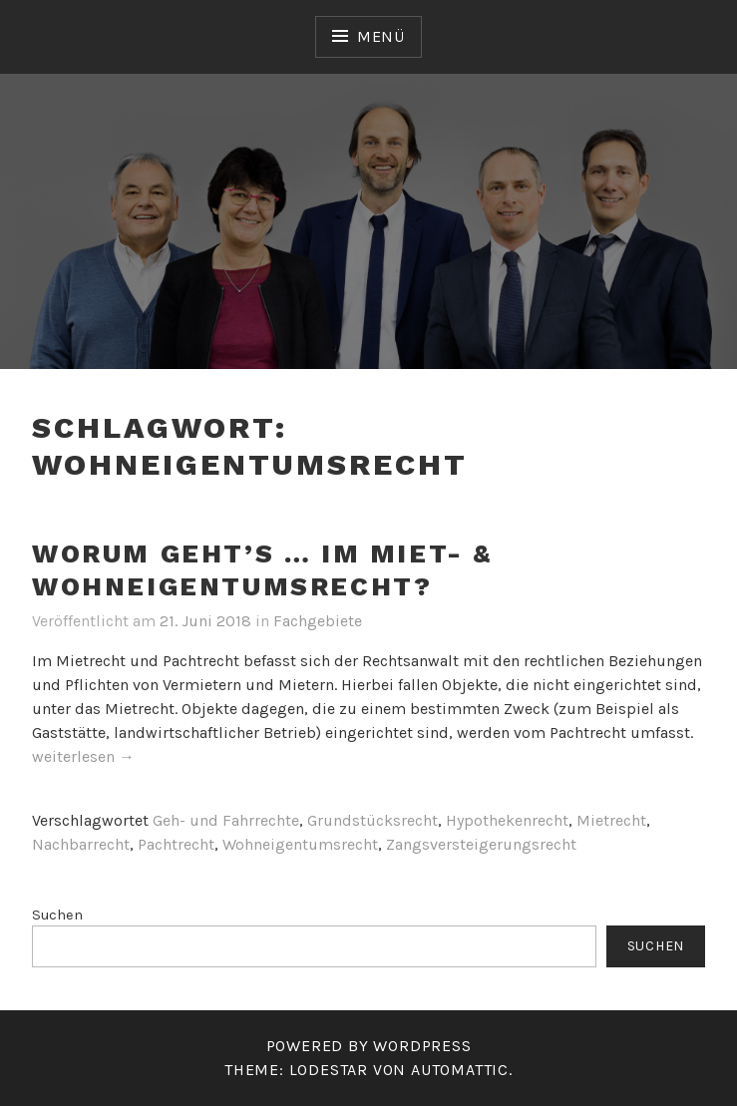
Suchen (57, 915)
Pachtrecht (176, 844)
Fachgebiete (317, 620)
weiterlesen (83, 757)
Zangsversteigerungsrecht (481, 844)
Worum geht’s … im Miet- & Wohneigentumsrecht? (262, 570)
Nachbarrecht (81, 844)
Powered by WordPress (369, 1045)
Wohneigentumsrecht (300, 844)
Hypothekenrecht (507, 820)
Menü (381, 36)
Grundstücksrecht (372, 820)
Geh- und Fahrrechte (226, 820)
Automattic (460, 1069)
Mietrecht (611, 820)
